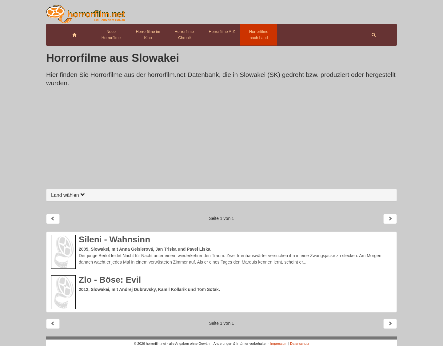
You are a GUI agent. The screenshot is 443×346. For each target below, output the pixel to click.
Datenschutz (299, 343)
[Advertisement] (221, 140)
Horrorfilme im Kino (148, 35)
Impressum (278, 343)
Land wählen (68, 195)
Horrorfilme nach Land (258, 35)
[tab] (221, 195)
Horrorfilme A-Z (222, 32)
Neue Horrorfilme (111, 35)
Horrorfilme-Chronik (185, 35)
